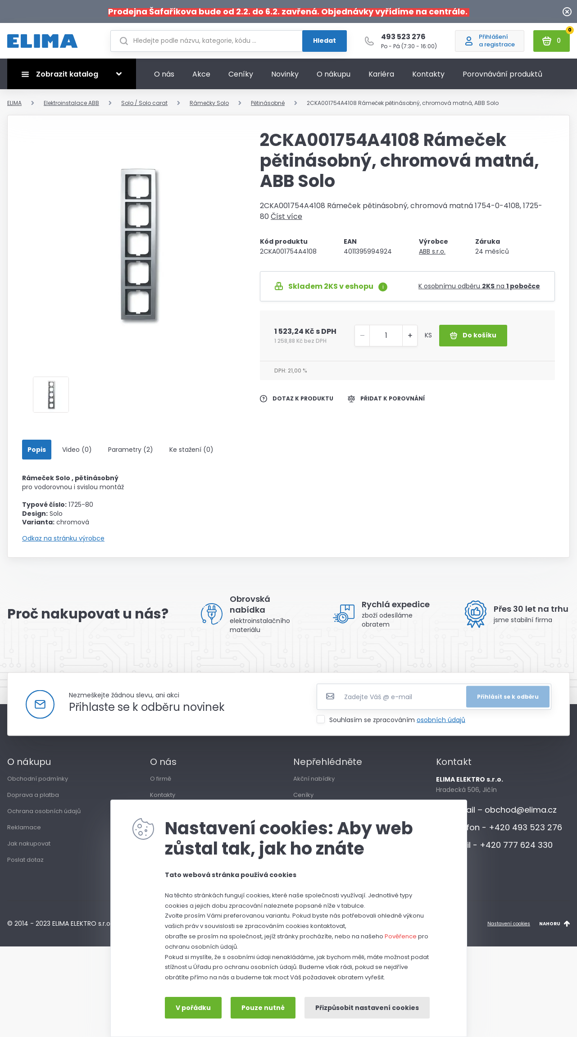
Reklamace (24, 831)
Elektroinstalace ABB (71, 107)
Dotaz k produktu (296, 402)
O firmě (160, 782)
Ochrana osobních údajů (44, 815)
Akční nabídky (314, 782)
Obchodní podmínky (37, 782)
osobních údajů (441, 723)
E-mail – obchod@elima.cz (496, 813)
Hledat (324, 42)
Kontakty (428, 78)
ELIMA (14, 107)
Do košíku (473, 339)
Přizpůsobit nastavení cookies (367, 1007)
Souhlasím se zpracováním (397, 723)
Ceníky (240, 78)
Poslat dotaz (25, 864)
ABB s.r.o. (432, 255)
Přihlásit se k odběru (508, 701)
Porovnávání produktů (502, 78)
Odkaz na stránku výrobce (63, 542)
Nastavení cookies (508, 927)
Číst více (286, 220)
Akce (201, 78)
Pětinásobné (268, 107)
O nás (164, 78)
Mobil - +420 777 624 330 (494, 849)
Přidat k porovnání (386, 402)
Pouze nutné (263, 1007)
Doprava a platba (33, 799)
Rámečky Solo (209, 107)
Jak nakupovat (28, 847)
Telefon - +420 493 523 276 (499, 831)
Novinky (285, 78)
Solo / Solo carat (144, 107)
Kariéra (381, 78)
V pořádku (193, 1007)
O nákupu (333, 78)
